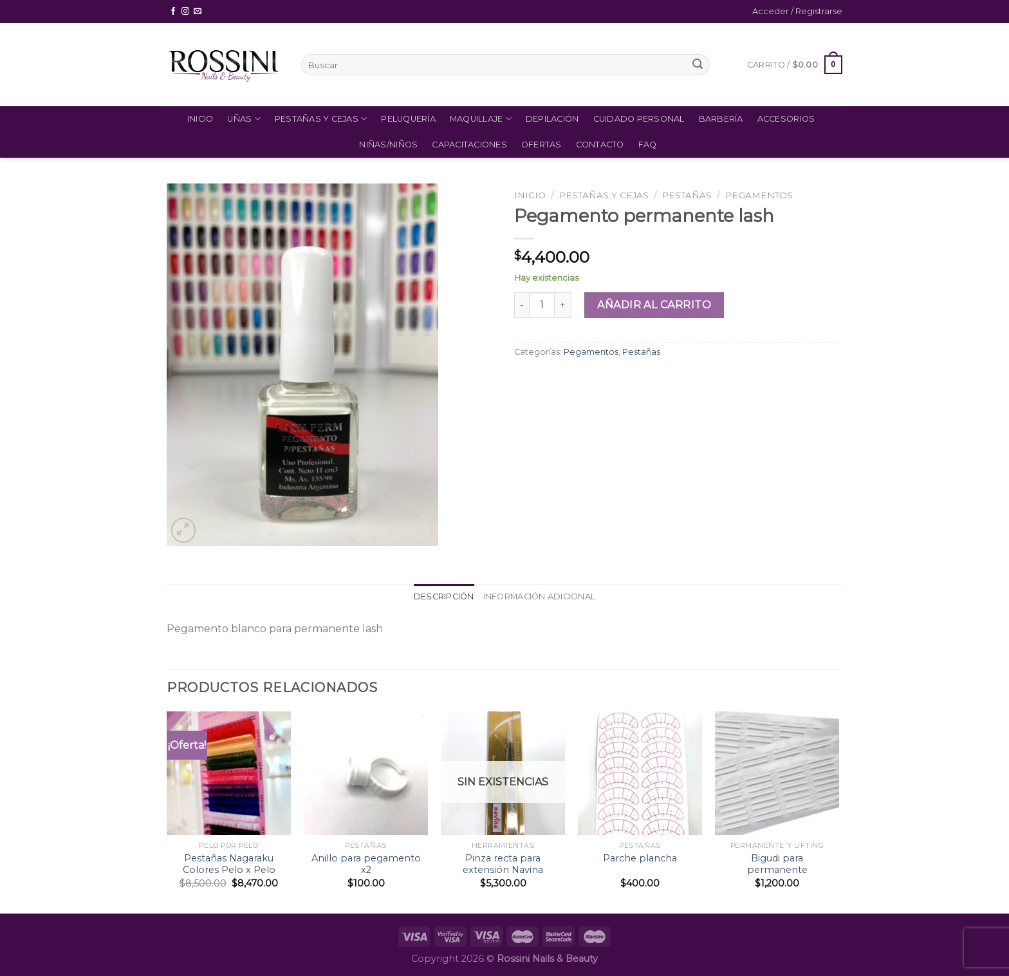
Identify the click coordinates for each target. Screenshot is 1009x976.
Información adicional (539, 596)
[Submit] (697, 65)
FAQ (647, 144)
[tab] (444, 597)
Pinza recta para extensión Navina (503, 864)
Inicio (200, 119)
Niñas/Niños (388, 144)
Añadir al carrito (654, 305)
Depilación (552, 119)
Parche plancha (640, 858)
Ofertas (541, 144)
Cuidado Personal (639, 119)
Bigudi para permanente (777, 864)
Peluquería (408, 119)
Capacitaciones (469, 144)
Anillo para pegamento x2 (366, 864)
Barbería (721, 119)
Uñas (243, 119)
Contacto (600, 144)
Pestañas (687, 195)
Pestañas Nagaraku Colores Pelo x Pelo (229, 864)
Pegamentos (759, 195)
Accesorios (786, 119)
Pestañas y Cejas (321, 119)
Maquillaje (481, 119)
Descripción (444, 596)
